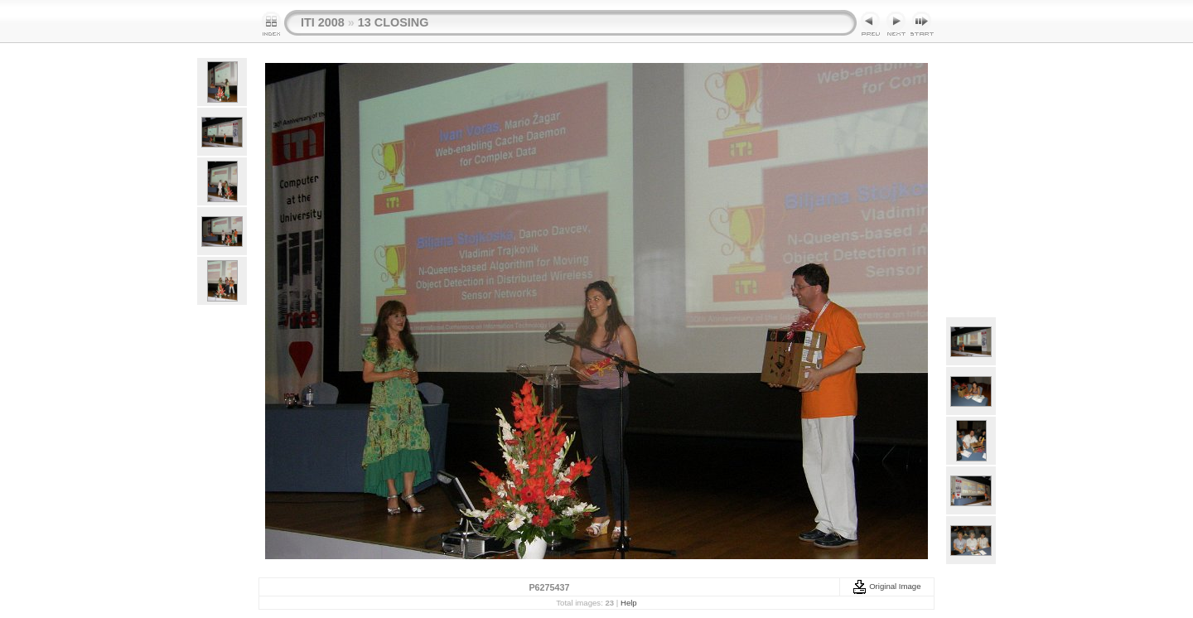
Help (629, 602)
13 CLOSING (393, 22)
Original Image (886, 586)
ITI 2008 (323, 22)
